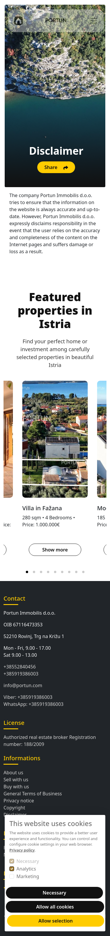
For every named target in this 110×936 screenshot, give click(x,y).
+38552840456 (20, 666)
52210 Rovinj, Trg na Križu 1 (34, 636)
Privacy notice (19, 800)
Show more (55, 550)
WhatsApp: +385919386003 (34, 704)
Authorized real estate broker (36, 737)
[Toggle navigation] (93, 20)
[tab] (27, 572)
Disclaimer (15, 814)
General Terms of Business (33, 793)
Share (56, 167)
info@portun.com (23, 685)
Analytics (26, 869)
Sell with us (16, 779)
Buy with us (16, 786)
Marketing (27, 876)
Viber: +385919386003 (28, 697)
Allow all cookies (55, 907)
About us (13, 772)
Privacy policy (22, 850)
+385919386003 (21, 673)
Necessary (27, 861)
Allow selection (55, 921)
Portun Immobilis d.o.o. (29, 613)
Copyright (14, 807)
